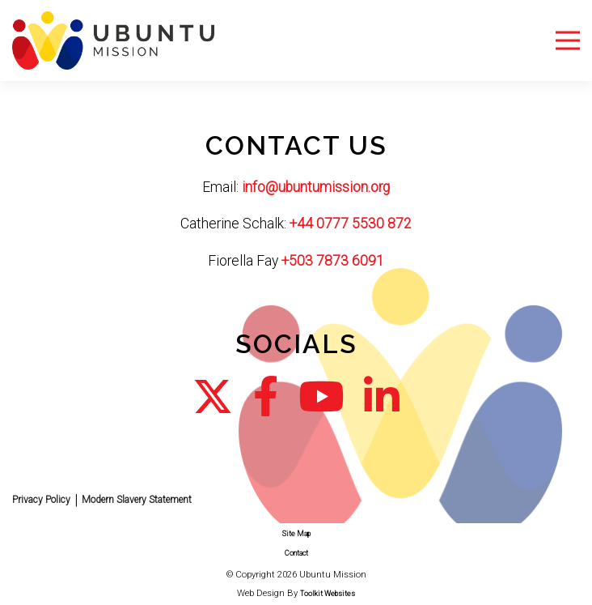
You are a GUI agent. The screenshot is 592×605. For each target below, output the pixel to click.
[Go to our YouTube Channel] (321, 397)
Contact (296, 553)
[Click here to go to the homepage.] (113, 40)
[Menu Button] (568, 41)
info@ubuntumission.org (316, 187)
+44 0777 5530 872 (351, 223)
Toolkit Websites (327, 594)
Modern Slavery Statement (137, 499)
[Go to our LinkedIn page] (382, 397)
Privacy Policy (41, 499)
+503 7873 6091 (332, 261)
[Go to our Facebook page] (265, 397)
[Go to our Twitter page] (212, 397)
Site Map (296, 534)
